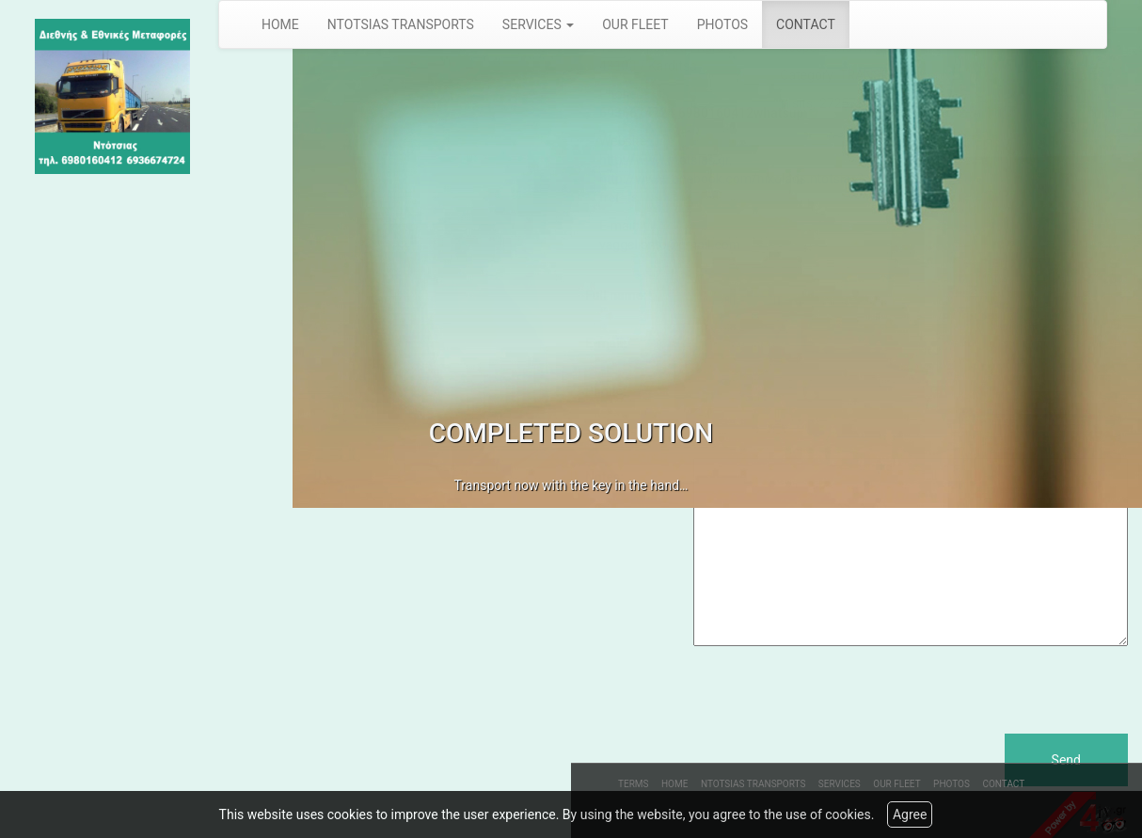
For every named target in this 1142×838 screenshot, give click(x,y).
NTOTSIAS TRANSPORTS (400, 24)
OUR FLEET (635, 24)
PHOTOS (722, 24)
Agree (910, 814)
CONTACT (805, 24)
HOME (280, 24)
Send (1066, 759)
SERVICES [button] (538, 24)
